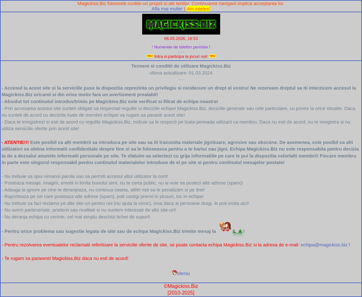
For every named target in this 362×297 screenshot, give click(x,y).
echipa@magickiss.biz (324, 244)
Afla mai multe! (167, 8)
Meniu (181, 273)
